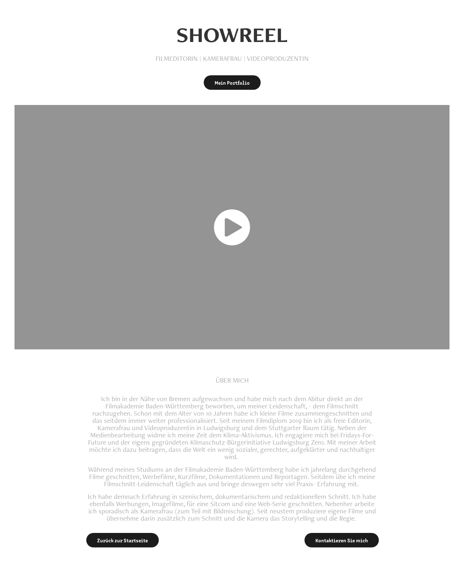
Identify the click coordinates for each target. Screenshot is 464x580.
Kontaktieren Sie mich (341, 540)
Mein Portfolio (232, 82)
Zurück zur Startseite (122, 540)
